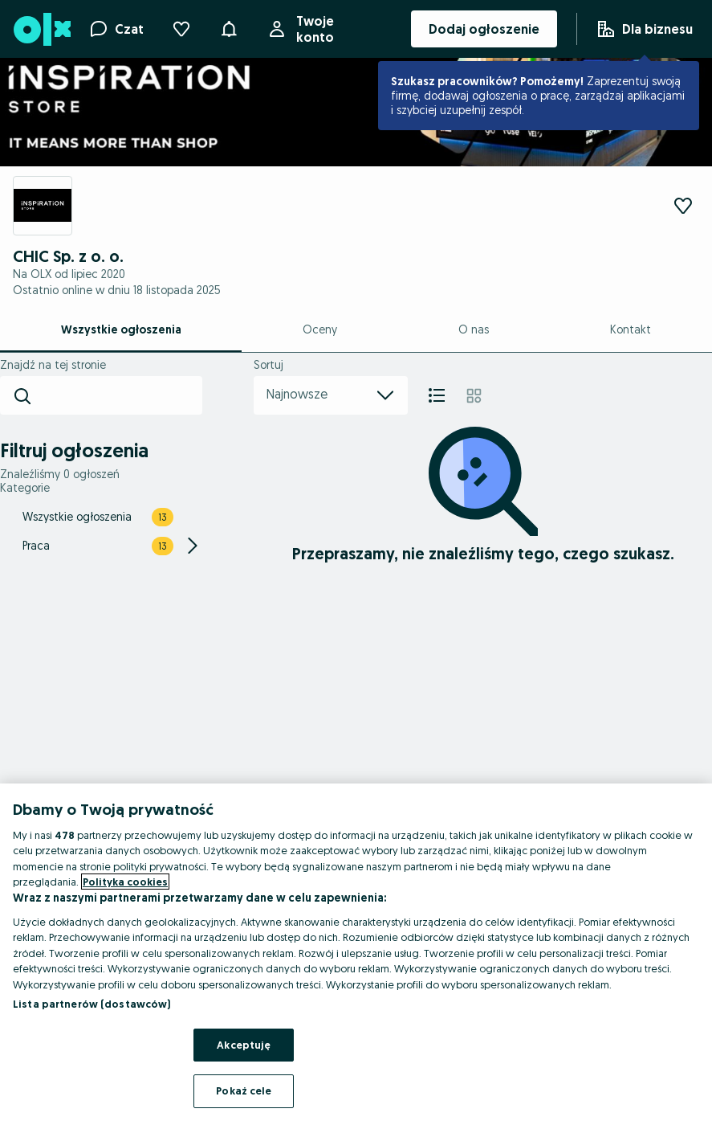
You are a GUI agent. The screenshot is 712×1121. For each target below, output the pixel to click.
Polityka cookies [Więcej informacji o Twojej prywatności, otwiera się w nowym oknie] (125, 881)
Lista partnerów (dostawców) (92, 1003)
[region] (356, 952)
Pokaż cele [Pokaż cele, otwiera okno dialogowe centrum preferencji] (243, 1090)
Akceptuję (244, 1044)
